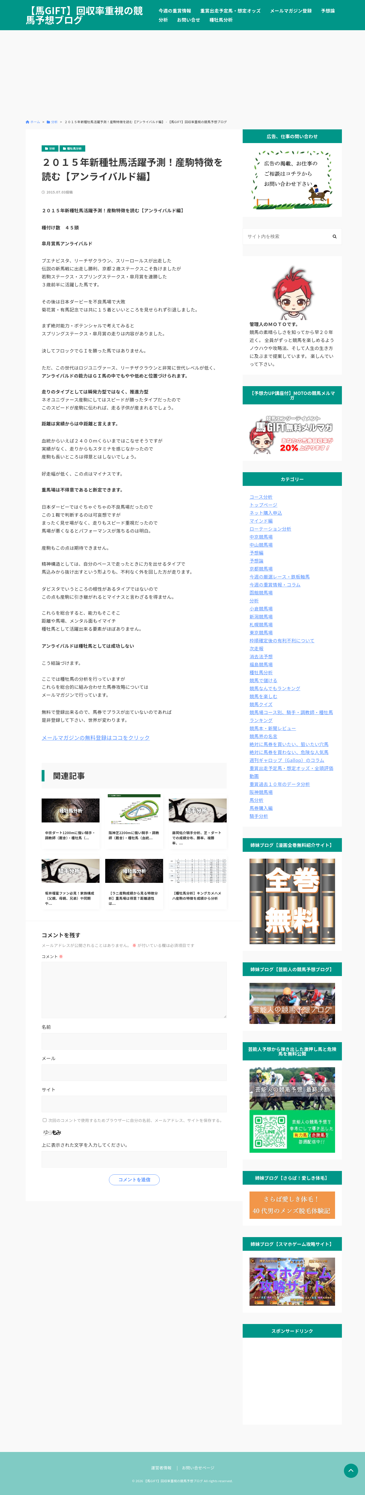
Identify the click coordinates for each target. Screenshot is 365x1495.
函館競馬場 (261, 592)
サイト (49, 1089)
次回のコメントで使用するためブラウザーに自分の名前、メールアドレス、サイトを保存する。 (136, 1120)
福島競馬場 (261, 664)
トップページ (263, 504)
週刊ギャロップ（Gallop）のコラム (287, 760)
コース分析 (261, 496)
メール (49, 1058)
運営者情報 (161, 1467)
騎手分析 (259, 815)
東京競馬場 (261, 632)
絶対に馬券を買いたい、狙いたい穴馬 (289, 744)
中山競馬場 (261, 544)
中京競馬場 (261, 536)
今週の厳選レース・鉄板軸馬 (280, 576)
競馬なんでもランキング (275, 688)
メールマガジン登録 (291, 10)
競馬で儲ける (263, 680)
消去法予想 (261, 656)
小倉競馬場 (261, 608)
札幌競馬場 (261, 624)
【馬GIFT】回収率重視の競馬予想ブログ (84, 15)
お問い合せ (188, 19)
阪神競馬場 (261, 792)
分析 (163, 19)
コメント (52, 956)
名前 (46, 1026)
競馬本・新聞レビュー (273, 728)
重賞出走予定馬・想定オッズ (230, 10)
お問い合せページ (198, 1467)
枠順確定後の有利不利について (282, 640)
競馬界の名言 (263, 736)
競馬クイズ (261, 704)
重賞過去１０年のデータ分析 (280, 784)
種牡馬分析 (221, 19)
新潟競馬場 (261, 616)
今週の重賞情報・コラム (275, 584)
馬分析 (256, 800)
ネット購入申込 (266, 512)
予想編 (256, 552)
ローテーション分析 (270, 528)
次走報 (256, 648)
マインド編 (261, 520)
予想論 (328, 10)
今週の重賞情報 (175, 10)
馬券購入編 (261, 807)
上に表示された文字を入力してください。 (86, 1144)
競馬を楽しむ (263, 696)
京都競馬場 (261, 568)
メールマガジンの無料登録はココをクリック (96, 737)
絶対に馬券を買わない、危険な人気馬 (289, 752)
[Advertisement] (182, 75)
